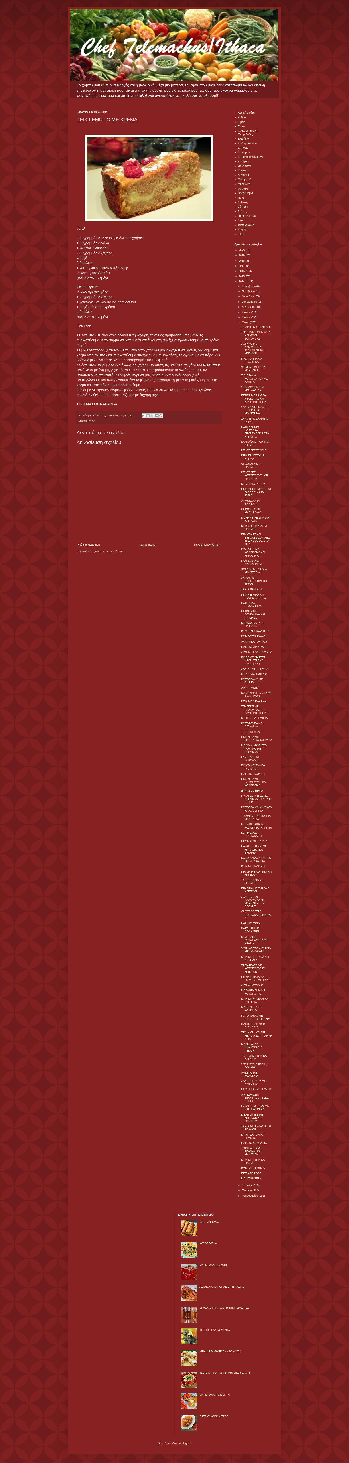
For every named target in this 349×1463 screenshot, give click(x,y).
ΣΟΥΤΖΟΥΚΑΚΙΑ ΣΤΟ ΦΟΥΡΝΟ (254, 1066)
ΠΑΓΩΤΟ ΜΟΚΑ (251, 923)
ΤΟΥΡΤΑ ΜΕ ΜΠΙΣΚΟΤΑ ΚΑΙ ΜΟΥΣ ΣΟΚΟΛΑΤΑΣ (255, 335)
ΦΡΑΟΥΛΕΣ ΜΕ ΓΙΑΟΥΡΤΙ (250, 465)
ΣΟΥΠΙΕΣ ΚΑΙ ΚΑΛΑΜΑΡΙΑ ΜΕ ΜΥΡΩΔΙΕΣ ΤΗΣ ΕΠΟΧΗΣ (253, 901)
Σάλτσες (243, 206)
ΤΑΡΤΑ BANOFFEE (252, 589)
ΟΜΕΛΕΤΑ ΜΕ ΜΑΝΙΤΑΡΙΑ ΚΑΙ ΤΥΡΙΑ (256, 739)
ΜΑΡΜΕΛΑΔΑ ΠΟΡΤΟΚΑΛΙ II (251, 834)
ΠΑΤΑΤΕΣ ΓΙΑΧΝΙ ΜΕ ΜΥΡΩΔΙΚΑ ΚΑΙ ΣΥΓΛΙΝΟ (254, 849)
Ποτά (241, 197)
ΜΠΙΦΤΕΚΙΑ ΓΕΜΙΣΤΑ (254, 718)
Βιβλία (241, 122)
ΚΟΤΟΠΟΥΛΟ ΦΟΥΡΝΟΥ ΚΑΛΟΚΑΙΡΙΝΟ (256, 809)
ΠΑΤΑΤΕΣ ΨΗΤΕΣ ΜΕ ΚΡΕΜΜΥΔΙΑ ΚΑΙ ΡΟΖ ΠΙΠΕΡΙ (256, 799)
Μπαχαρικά (244, 179)
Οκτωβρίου (249, 296)
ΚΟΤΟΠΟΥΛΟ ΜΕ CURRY (252, 681)
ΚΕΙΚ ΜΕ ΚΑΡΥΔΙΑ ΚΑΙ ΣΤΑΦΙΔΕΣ (255, 958)
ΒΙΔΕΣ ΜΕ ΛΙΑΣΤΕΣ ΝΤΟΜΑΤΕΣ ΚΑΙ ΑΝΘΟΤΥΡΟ (253, 660)
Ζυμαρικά (243, 161)
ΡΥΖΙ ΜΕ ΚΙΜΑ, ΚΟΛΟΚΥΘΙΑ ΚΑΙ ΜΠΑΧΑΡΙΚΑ (253, 552)
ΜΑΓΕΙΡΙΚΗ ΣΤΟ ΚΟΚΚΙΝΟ (251, 1009)
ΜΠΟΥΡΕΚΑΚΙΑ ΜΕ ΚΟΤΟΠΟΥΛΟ (253, 992)
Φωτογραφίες (246, 225)
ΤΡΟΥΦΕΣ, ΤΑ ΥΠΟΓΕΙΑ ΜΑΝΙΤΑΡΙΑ (255, 817)
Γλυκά (241, 126)
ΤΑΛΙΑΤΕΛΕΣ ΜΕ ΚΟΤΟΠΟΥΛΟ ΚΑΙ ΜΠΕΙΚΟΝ (253, 968)
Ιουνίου (246, 317)
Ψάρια (241, 233)
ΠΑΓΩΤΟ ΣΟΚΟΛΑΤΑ (254, 1143)
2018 (242, 260)
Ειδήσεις (243, 147)
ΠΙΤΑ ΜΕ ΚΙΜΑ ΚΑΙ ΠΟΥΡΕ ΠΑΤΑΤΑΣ (253, 596)
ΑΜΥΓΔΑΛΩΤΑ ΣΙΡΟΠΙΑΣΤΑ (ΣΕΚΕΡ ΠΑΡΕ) (255, 1098)
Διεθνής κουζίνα (247, 143)
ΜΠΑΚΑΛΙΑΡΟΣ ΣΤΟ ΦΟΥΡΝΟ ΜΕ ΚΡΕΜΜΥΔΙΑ (254, 749)
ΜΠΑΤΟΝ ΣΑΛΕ (209, 1221)
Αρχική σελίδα (147, 544)
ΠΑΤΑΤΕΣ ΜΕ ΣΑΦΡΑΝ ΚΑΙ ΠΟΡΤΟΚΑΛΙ (255, 1108)
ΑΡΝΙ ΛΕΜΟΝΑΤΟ (252, 985)
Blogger (186, 1443)
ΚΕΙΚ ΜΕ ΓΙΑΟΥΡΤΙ (253, 866)
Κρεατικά (243, 170)
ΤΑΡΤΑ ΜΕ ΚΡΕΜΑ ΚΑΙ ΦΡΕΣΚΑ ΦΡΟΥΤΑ (224, 1373)
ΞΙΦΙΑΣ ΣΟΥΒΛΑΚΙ (252, 790)
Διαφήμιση (244, 138)
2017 (242, 265)
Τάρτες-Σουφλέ (247, 215)
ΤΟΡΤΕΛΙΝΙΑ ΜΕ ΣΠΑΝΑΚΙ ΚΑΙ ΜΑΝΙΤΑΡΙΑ (251, 1151)
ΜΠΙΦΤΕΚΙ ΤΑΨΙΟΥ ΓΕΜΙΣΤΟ (253, 1136)
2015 (242, 276)
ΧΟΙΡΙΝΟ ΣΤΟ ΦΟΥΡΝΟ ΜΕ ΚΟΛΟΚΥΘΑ (256, 950)
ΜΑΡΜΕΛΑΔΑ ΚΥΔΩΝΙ (213, 1265)
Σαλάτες (243, 202)
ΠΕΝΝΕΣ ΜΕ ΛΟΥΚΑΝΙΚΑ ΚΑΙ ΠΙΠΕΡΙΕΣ (253, 614)
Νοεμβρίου (249, 291)
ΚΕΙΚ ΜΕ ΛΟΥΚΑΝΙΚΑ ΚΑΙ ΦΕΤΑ (254, 1000)
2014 (242, 281)
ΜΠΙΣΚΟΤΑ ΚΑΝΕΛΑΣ (254, 674)
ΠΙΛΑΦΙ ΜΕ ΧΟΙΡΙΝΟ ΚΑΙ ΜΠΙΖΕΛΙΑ (256, 873)
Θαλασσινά (244, 166)
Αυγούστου (249, 306)
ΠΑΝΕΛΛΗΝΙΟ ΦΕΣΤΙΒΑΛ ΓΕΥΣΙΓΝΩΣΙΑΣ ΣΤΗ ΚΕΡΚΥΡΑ (255, 432)
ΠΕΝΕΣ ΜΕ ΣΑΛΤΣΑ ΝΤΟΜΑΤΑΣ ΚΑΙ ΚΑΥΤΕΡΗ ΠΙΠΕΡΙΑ (254, 398)
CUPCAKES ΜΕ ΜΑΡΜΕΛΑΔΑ (251, 511)
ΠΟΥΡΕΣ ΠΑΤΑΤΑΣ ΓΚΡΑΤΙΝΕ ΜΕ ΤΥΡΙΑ (255, 978)
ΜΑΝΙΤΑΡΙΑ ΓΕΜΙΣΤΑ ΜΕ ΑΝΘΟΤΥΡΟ (256, 694)
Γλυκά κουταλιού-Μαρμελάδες (248, 133)
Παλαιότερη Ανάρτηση (207, 544)
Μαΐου (246, 322)
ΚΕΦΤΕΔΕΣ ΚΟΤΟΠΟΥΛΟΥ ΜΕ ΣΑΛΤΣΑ (254, 940)
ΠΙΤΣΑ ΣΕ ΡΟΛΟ (251, 1173)
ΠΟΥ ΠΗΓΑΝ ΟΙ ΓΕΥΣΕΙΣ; (256, 1089)
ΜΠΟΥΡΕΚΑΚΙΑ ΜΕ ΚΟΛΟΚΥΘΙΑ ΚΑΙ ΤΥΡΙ (256, 826)
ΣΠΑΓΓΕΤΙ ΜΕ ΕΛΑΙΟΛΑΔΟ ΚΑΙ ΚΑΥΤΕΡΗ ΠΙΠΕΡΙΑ (254, 710)
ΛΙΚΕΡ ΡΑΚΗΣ (250, 687)
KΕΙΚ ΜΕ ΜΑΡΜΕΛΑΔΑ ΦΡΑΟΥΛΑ (220, 1351)
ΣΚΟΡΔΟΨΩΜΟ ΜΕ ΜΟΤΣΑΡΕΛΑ (253, 389)
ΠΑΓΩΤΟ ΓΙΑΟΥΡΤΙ (253, 774)
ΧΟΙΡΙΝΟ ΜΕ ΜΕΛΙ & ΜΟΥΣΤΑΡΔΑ (254, 571)
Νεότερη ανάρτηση (89, 544)
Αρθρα (242, 117)
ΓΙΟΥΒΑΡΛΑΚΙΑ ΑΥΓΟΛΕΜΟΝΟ (252, 562)
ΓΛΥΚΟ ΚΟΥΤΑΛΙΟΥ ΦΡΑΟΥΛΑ (253, 767)
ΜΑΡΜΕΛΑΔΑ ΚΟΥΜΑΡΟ (214, 1394)
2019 (242, 255)
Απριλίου (247, 1185)
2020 (242, 250)
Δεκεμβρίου (249, 286)
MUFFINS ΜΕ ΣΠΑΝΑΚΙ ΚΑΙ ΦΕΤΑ (255, 519)
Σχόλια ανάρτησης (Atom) (107, 551)
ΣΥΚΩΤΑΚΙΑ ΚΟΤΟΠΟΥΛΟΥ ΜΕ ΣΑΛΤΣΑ (254, 378)
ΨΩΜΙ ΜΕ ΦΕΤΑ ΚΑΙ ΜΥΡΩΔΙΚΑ (253, 369)
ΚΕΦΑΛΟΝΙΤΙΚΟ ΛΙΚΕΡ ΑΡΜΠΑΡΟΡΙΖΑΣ (224, 1308)
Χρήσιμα (243, 229)
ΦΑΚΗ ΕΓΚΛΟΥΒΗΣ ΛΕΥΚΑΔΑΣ (253, 1026)
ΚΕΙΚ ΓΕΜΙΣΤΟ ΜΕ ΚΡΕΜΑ (252, 457)
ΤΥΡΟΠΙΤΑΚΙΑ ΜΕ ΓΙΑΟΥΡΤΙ (252, 881)
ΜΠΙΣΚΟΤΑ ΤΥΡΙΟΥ (253, 484)
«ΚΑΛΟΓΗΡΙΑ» (208, 1243)
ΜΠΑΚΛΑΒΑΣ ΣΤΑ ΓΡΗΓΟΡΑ (252, 624)
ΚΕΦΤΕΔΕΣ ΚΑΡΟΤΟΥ (255, 631)
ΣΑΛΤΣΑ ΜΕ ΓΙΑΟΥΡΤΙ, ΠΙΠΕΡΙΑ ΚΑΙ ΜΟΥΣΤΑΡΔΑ (255, 410)
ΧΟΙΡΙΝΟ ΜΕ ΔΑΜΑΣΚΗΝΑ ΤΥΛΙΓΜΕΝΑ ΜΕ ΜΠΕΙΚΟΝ (252, 348)
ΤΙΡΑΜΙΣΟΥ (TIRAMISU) (256, 327)
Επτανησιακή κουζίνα (250, 156)
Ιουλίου (246, 312)
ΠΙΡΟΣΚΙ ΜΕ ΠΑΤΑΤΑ (254, 841)
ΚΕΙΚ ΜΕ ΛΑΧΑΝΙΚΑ (253, 701)
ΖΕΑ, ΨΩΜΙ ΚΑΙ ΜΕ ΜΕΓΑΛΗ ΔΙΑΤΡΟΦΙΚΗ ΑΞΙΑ (256, 1036)
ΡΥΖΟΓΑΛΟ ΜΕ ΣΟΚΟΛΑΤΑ (250, 759)
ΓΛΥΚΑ (91, 420)
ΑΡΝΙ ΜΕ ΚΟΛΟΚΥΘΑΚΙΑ (256, 652)
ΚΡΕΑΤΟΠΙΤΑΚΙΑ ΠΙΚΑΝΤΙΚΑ (251, 360)
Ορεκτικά (243, 188)
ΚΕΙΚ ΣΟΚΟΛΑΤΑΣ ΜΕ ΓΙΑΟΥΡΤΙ (255, 528)
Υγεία (241, 220)
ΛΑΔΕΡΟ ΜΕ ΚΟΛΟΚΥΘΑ (250, 1074)
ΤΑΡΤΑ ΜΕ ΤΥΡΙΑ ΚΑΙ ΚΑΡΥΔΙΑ (254, 1057)
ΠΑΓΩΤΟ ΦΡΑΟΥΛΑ (253, 646)
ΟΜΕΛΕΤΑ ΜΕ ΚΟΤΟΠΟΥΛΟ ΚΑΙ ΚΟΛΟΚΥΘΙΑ (253, 782)
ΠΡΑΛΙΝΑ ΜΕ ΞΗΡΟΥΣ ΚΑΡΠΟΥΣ (255, 890)
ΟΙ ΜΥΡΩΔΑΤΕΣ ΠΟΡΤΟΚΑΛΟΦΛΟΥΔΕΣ (256, 915)
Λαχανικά (243, 174)
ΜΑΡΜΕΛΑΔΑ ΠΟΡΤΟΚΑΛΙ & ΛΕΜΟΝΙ (252, 1047)
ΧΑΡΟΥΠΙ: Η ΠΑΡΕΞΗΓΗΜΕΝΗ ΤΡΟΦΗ (254, 581)
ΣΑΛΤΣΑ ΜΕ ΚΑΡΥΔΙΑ (254, 669)
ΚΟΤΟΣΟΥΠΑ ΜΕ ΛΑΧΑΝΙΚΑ (251, 725)
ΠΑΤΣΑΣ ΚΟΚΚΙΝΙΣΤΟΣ (213, 1416)
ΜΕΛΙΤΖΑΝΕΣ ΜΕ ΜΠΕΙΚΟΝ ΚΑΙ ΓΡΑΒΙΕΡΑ (252, 1118)
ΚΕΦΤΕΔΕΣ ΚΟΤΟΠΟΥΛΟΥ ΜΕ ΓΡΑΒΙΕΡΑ (254, 475)
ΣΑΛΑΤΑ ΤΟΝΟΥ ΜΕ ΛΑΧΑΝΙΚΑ (253, 1082)
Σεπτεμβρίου (250, 301)
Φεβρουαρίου (250, 1195)
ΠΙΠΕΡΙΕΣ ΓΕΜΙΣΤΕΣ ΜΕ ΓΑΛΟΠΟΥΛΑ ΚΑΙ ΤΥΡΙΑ (256, 492)
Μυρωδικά (244, 184)
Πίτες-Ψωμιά (245, 193)
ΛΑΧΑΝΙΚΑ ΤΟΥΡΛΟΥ (254, 641)
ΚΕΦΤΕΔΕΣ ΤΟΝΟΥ (253, 450)
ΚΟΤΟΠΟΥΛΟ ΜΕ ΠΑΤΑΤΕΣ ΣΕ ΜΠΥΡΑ (255, 1017)
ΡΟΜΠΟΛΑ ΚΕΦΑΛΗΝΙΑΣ (251, 604)
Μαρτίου (247, 1190)
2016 (242, 271)
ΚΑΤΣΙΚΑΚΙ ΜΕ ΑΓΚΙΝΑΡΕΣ (250, 930)
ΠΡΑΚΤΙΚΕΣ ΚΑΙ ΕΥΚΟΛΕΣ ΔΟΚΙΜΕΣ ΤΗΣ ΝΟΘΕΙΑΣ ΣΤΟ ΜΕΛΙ (255, 539)
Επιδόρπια (244, 152)
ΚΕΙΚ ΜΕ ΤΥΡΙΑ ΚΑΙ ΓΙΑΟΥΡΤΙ (253, 1161)
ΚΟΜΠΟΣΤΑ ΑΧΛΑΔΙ (253, 636)
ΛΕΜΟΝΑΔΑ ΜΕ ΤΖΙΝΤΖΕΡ (251, 502)
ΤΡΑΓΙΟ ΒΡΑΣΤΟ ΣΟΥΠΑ (214, 1329)
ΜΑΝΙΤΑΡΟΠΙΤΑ (251, 1178)
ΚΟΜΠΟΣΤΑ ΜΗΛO (253, 1168)
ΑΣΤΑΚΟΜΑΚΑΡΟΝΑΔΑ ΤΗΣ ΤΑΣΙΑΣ (221, 1286)
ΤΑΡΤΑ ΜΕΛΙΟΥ (250, 732)
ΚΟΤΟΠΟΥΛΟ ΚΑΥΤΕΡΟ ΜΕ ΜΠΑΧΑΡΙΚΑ (256, 859)
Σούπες (242, 211)
